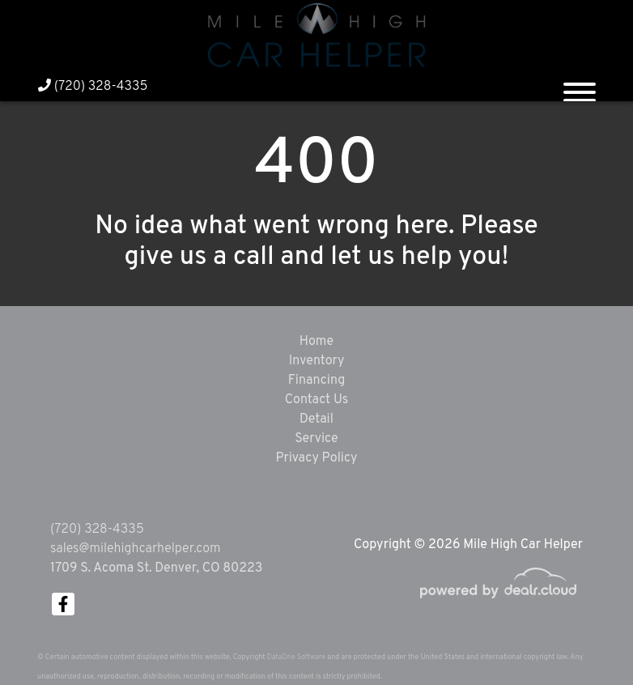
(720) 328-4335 (93, 87)
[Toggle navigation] (579, 85)
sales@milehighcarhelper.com (135, 549)
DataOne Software (296, 657)
